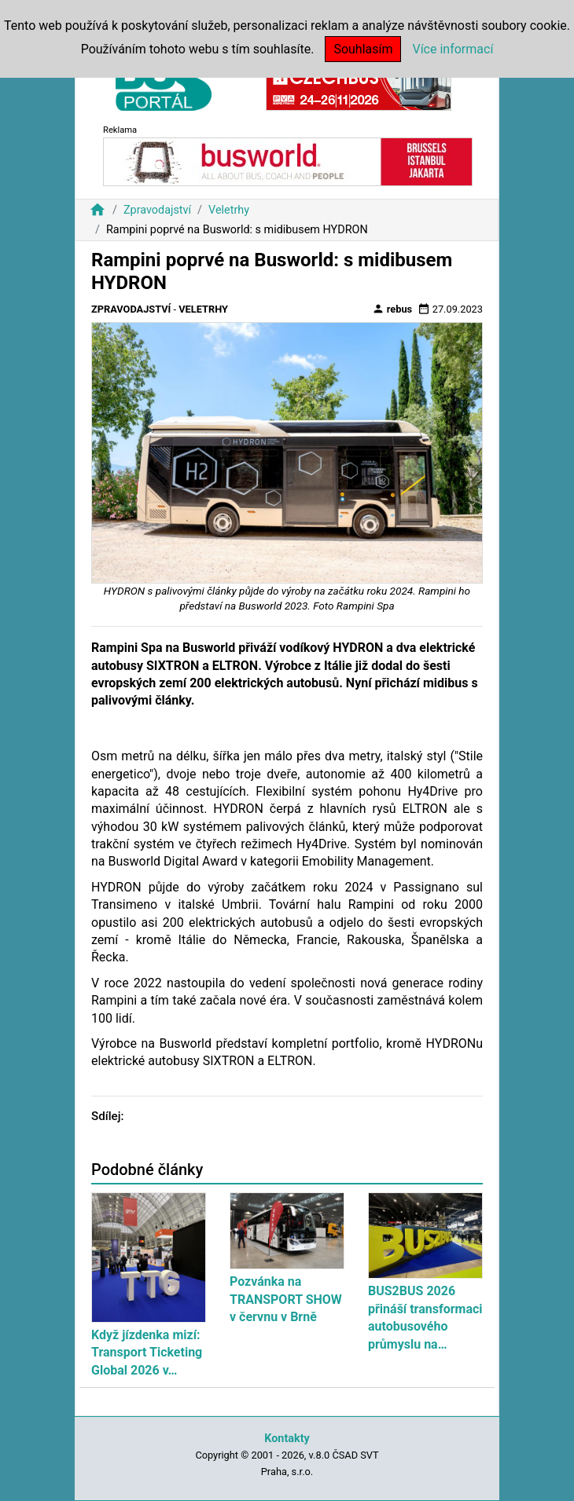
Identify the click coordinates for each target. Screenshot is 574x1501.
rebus (392, 308)
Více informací (452, 49)
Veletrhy (228, 210)
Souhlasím (362, 49)
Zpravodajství (157, 210)
